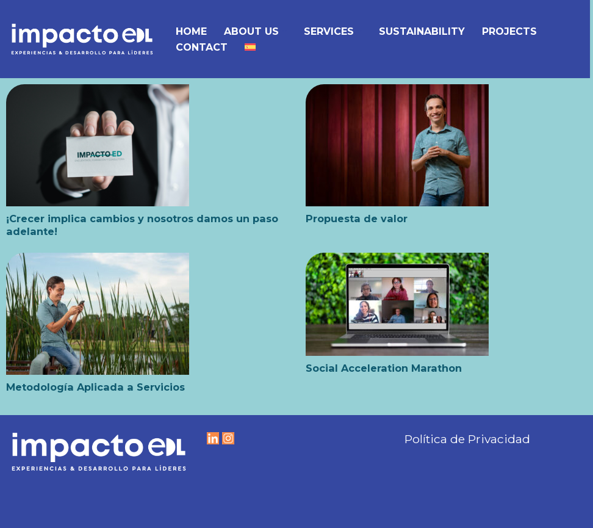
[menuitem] (250, 46)
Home (191, 31)
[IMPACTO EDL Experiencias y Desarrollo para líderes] (82, 39)
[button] (284, 31)
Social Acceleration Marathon (384, 368)
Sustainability (422, 31)
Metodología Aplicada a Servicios (95, 387)
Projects (509, 31)
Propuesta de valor (357, 218)
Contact (202, 47)
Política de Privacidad (467, 439)
